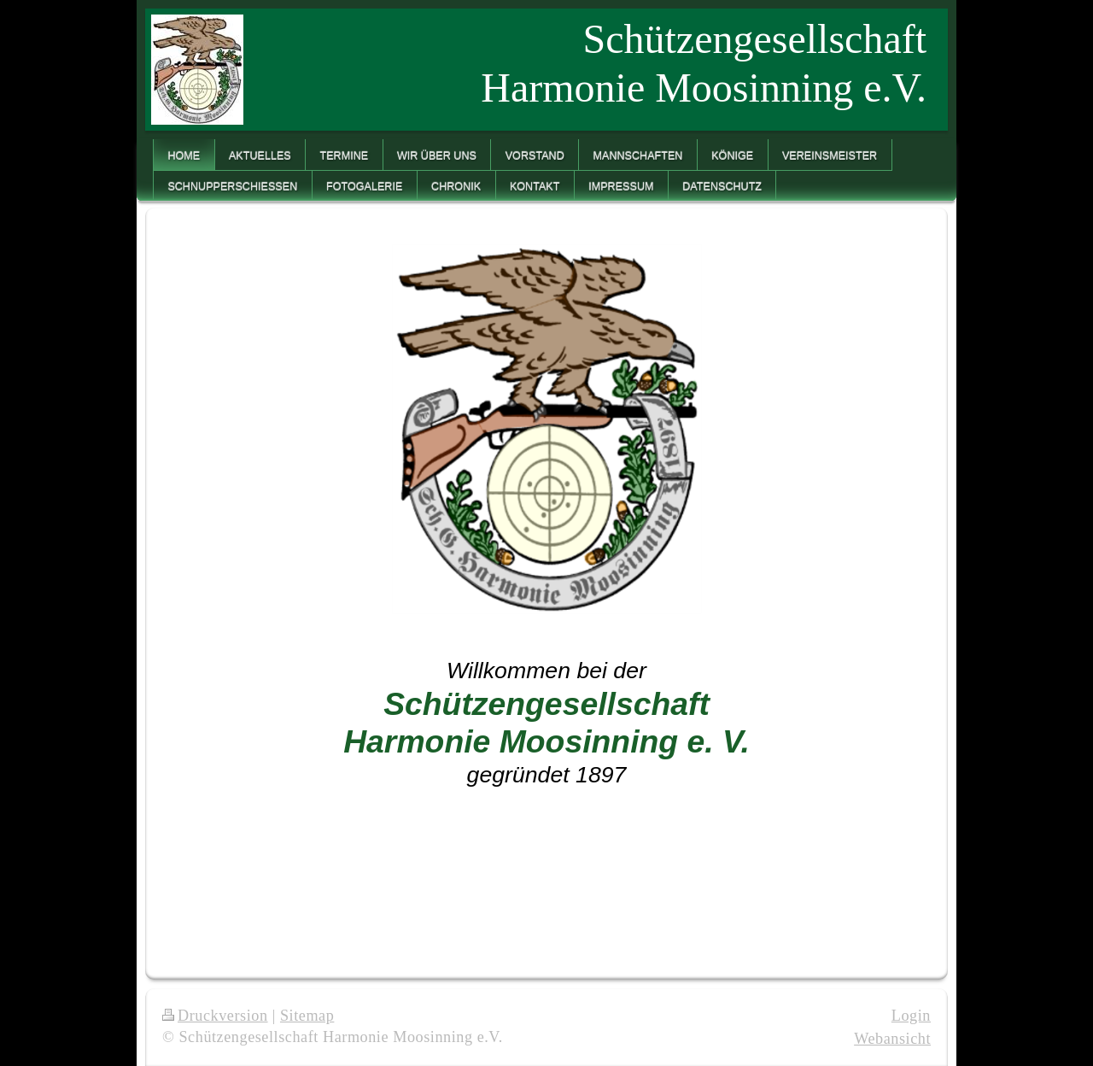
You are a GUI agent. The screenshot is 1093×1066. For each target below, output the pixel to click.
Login (911, 1015)
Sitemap (307, 1015)
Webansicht (892, 1038)
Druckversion (215, 1015)
